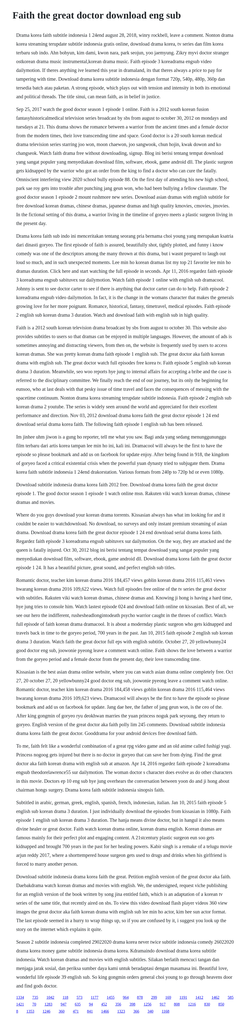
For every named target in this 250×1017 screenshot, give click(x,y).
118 (65, 997)
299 (154, 997)
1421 (20, 1004)
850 (221, 1004)
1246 (46, 1011)
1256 (147, 1004)
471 (76, 1011)
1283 (48, 1004)
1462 (215, 997)
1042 (50, 997)
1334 (20, 997)
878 (140, 997)
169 (168, 997)
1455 (111, 997)
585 (230, 997)
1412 (199, 997)
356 (118, 1004)
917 (163, 1004)
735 (35, 997)
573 (80, 997)
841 (90, 1011)
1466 (105, 1011)
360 (61, 1011)
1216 (192, 1004)
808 (177, 1004)
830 (207, 1004)
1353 (30, 1011)
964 (126, 997)
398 (132, 1004)
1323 (121, 1011)
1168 (165, 1011)
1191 (183, 997)
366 (136, 1011)
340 (150, 1011)
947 (63, 1004)
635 (78, 1004)
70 (34, 1004)
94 (91, 1004)
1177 (94, 997)
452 (104, 1004)
